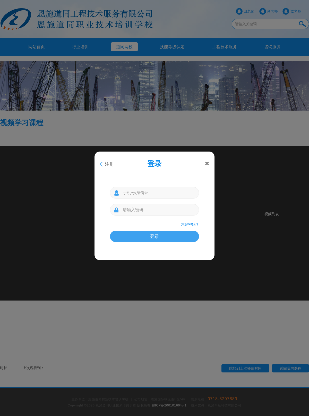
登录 (154, 236)
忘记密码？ (190, 224)
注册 (109, 164)
